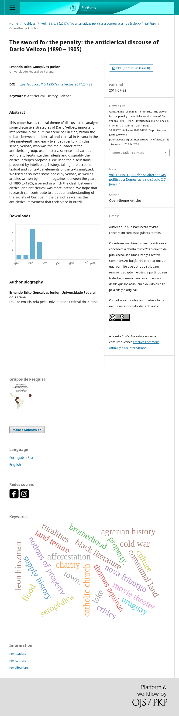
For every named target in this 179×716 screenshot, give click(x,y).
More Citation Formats (128, 152)
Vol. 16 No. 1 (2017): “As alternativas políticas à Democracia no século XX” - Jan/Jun (98, 23)
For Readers (17, 653)
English (15, 464)
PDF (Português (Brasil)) (133, 68)
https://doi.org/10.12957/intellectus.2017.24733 (54, 84)
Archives (29, 23)
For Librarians (18, 667)
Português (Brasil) (23, 457)
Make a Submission (27, 430)
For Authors (17, 660)
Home (13, 23)
